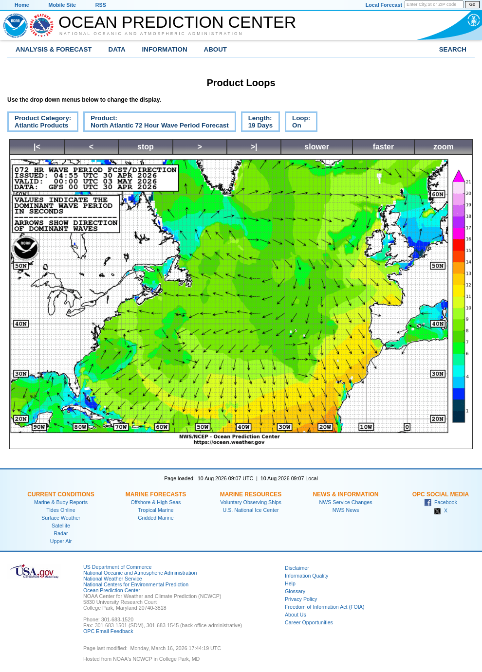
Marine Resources (251, 494)
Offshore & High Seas (156, 502)
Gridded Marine (155, 518)
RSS (100, 5)
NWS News (346, 510)
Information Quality (306, 576)
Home (22, 5)
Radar (61, 533)
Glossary (295, 591)
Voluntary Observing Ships (250, 502)
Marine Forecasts (156, 494)
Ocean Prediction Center (177, 22)
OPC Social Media (440, 494)
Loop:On (297, 123)
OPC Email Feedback (108, 631)
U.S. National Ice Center (251, 510)
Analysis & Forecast (54, 49)
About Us (295, 615)
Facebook (440, 502)
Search (452, 49)
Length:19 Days (257, 123)
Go (472, 4)
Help (290, 583)
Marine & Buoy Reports (61, 502)
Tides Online (60, 510)
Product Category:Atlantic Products (39, 123)
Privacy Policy (301, 599)
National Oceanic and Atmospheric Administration (151, 33)
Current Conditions (60, 494)
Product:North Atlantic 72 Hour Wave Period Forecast (155, 123)
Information (164, 49)
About (215, 49)
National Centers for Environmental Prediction (135, 584)
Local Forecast (384, 5)
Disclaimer (297, 568)
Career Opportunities (309, 622)
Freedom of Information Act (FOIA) (324, 607)
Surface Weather (60, 518)
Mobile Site (62, 5)
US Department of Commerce (117, 567)
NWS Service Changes (345, 502)
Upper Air (61, 541)
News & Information (345, 494)
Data (117, 49)
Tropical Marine (155, 510)
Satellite (61, 525)
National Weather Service (112, 578)
